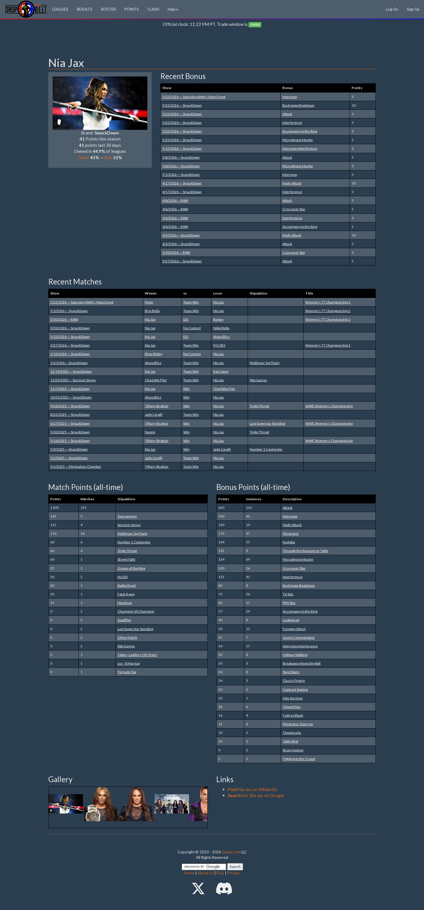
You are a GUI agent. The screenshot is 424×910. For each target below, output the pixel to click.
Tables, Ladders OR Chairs (137, 655)
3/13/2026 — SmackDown (70, 336)
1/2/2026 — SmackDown (69, 363)
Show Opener (293, 750)
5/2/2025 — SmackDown (69, 458)
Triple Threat (259, 406)
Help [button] (173, 9)
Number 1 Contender (266, 449)
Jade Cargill (153, 414)
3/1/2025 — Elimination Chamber (75, 466)
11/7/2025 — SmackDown (70, 388)
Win (186, 388)
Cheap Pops (291, 707)
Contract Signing (295, 689)
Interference (292, 122)
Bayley (218, 319)
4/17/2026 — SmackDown (182, 183)
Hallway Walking (295, 655)
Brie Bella (152, 311)
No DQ (122, 577)
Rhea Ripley (153, 354)
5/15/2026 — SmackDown (182, 148)
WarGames (258, 380)
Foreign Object (294, 629)
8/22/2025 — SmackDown (70, 414)
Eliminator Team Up (298, 724)
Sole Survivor (293, 698)
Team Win (191, 302)
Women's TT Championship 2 (327, 311)
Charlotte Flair (156, 380)
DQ (185, 319)
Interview (289, 97)
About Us (205, 873)
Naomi (150, 432)
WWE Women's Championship (329, 406)
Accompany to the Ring (299, 131)
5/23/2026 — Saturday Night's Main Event (194, 97)
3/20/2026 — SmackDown (70, 328)
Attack (287, 114)
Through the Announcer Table (305, 551)
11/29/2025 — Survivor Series (73, 380)
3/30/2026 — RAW (176, 252)
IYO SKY (219, 345)
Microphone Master (297, 140)
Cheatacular (292, 732)
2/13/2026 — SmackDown (70, 354)
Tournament (127, 516)
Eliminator (291, 533)
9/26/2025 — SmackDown (70, 406)
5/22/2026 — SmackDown (182, 105)
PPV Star (289, 603)
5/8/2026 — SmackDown (181, 157)
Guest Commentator (299, 637)
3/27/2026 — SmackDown (182, 261)
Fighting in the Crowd (299, 759)
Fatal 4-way (126, 594)
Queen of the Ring (131, 568)
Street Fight (126, 559)
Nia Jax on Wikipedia (252, 789)
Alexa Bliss (221, 336)
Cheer (83, 157)
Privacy (233, 873)
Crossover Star (293, 209)
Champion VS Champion (135, 611)
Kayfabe (289, 542)
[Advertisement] (212, 43)
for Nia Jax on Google (256, 795)
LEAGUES (60, 9)
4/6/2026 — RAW (175, 200)
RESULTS (84, 9)
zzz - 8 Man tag (128, 663)
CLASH (153, 9)
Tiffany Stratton (156, 406)
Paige (149, 302)
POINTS (131, 9)
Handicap (124, 603)
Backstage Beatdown (298, 105)
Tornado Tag (126, 672)
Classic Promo (294, 680)
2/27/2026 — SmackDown (70, 345)
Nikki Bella (221, 328)
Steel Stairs (291, 672)
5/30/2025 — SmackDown (70, 432)
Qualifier (124, 620)
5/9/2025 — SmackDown (69, 449)
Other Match (127, 637)
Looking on (291, 620)
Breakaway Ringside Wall (302, 663)
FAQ (220, 873)
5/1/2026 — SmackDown (181, 174)
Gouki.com (231, 852)
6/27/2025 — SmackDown (70, 423)
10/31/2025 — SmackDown (71, 397)
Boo (108, 157)
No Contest (192, 328)
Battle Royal (126, 585)
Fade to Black (293, 715)
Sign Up (413, 9)
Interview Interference (299, 148)
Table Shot (290, 741)
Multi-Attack (291, 183)
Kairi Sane (220, 371)
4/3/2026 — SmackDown (181, 235)
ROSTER (108, 9)
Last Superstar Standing (267, 423)
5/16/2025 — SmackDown (70, 440)
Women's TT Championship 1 (327, 302)
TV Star (288, 594)
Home (189, 873)
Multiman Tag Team (265, 363)
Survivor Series (129, 525)
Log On (392, 9)
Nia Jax (218, 302)
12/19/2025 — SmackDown (71, 371)
